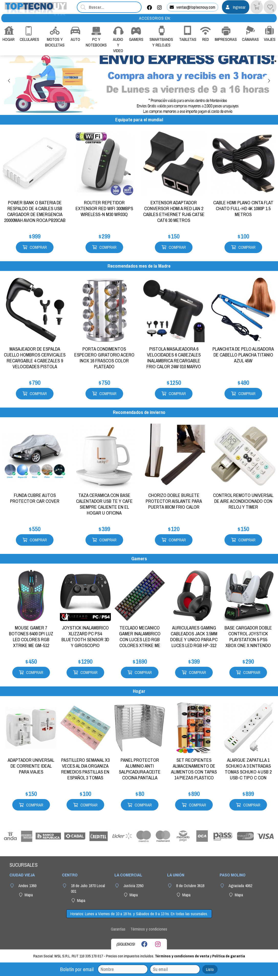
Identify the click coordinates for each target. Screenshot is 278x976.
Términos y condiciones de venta (182, 956)
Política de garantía (228, 956)
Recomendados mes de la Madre (139, 266)
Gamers (139, 558)
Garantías (118, 929)
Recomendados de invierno (139, 412)
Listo (210, 969)
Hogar (139, 691)
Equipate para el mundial (139, 119)
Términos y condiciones (149, 929)
